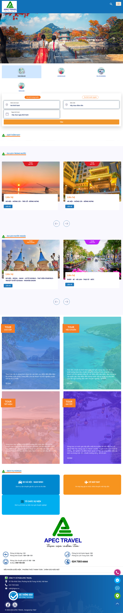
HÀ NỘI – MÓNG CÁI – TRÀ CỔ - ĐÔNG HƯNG (22, 201)
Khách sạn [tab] (21, 86)
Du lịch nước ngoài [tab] (90, 97)
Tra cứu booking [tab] (101, 72)
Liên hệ (8, 206)
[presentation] (56, 223)
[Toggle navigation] (118, 4)
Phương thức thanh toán (32, 570)
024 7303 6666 (80, 561)
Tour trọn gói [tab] (21, 72)
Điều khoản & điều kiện (12, 570)
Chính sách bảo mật (52, 570)
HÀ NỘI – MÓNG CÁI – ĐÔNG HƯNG (80, 201)
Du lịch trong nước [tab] (33, 97)
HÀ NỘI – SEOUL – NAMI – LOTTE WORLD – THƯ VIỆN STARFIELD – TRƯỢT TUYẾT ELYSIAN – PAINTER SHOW (30, 279)
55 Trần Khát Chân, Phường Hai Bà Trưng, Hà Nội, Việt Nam (28, 581)
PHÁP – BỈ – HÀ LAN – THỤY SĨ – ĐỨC (80, 279)
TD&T (34, 610)
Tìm (61, 122)
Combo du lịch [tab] (61, 72)
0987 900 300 (20, 563)
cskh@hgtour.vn (14, 588)
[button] (9, 38)
